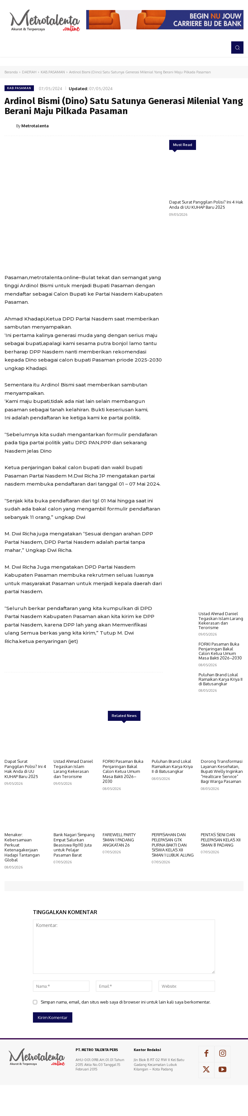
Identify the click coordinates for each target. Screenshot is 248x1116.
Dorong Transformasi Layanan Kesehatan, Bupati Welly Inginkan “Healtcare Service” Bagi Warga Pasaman (222, 809)
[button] (237, 47)
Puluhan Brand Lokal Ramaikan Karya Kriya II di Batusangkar (221, 723)
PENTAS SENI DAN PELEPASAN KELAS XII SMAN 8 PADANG (221, 878)
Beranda (11, 72)
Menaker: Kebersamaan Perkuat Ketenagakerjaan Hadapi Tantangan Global (22, 885)
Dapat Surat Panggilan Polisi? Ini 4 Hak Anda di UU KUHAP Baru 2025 (206, 204)
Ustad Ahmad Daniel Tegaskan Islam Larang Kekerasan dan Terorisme (221, 664)
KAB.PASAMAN (53, 72)
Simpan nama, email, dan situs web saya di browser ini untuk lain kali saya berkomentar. (126, 1040)
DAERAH (29, 72)
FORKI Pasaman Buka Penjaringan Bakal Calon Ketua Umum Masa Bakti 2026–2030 (220, 694)
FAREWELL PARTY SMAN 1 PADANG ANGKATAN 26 (119, 878)
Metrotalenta (35, 125)
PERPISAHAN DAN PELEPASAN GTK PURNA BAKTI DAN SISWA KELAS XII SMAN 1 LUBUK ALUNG (173, 883)
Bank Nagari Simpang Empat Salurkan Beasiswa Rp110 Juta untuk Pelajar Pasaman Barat (74, 883)
